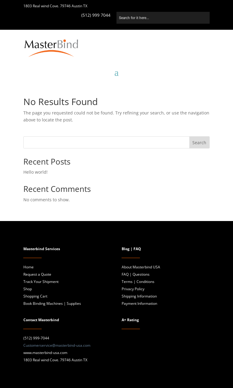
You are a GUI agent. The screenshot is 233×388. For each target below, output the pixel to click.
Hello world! (35, 172)
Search (199, 142)
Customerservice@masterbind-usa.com (56, 345)
